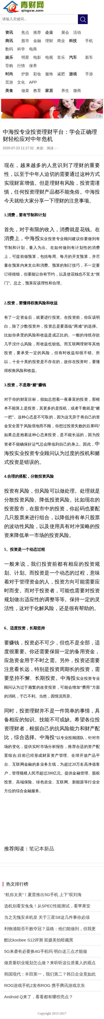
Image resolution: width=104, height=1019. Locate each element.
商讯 (9, 40)
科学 (21, 49)
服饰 (49, 74)
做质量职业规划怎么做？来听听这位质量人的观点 (50, 962)
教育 (37, 90)
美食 (9, 90)
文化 (21, 82)
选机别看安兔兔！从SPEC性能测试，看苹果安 (47, 906)
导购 (9, 65)
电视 (49, 57)
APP (33, 82)
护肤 (25, 74)
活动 (77, 32)
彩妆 (37, 74)
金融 (37, 40)
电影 (37, 57)
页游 (9, 82)
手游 (89, 74)
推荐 (37, 32)
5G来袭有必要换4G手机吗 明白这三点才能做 (45, 951)
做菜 (25, 90)
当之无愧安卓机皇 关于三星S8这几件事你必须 (47, 917)
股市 (25, 40)
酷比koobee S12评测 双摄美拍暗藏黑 (38, 940)
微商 (77, 90)
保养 (33, 65)
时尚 (9, 74)
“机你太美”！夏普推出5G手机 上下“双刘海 (43, 894)
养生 (65, 90)
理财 (49, 40)
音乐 (61, 57)
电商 (33, 49)
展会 (65, 32)
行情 (21, 65)
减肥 (61, 74)
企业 (49, 32)
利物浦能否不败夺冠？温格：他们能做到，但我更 (50, 928)
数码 (9, 49)
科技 (73, 40)
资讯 (9, 32)
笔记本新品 (41, 848)
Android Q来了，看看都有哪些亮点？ (38, 996)
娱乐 (9, 57)
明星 (25, 57)
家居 (49, 90)
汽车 (73, 57)
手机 (89, 40)
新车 (89, 57)
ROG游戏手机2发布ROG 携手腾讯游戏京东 (44, 985)
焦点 (25, 32)
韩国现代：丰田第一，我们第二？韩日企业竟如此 (50, 974)
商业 (61, 40)
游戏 (73, 74)
